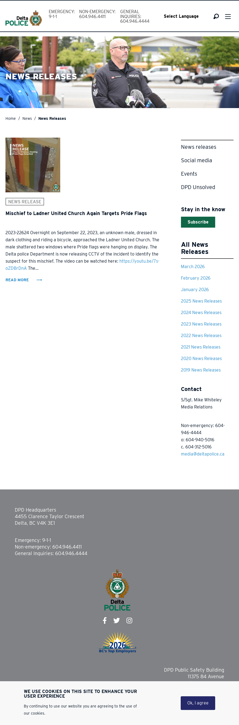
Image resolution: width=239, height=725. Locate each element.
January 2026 (195, 289)
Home (10, 118)
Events (189, 173)
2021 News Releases (200, 347)
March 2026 (193, 266)
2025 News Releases (201, 301)
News (27, 118)
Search (216, 16)
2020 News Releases (201, 358)
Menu (228, 16)
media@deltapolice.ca (202, 454)
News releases (198, 147)
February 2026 (196, 278)
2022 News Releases (201, 335)
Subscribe (198, 222)
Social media (196, 160)
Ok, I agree (198, 704)
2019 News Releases (201, 370)
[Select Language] (185, 16)
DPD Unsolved (198, 187)
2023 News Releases (201, 324)
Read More (17, 280)
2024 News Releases (201, 312)
